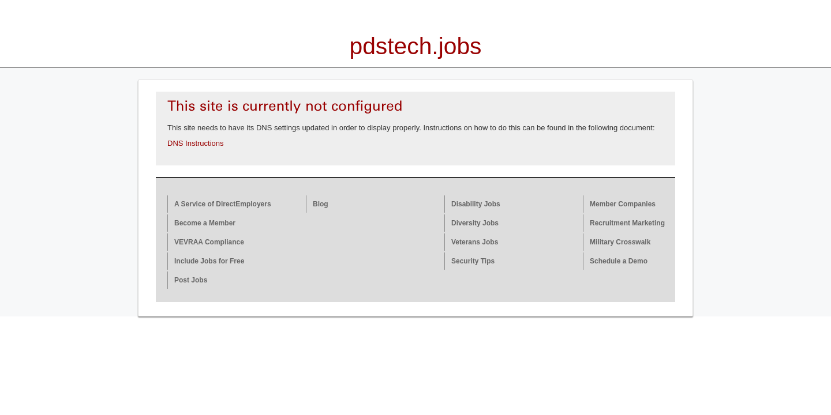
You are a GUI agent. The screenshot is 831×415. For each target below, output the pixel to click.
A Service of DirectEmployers (222, 204)
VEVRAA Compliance (209, 242)
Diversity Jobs (475, 223)
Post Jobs (190, 280)
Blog (320, 204)
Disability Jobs (475, 204)
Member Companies (623, 204)
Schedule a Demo (618, 261)
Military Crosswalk (620, 242)
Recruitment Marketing (627, 223)
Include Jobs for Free (209, 261)
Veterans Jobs (474, 242)
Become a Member (204, 223)
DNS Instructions (195, 143)
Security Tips (473, 261)
